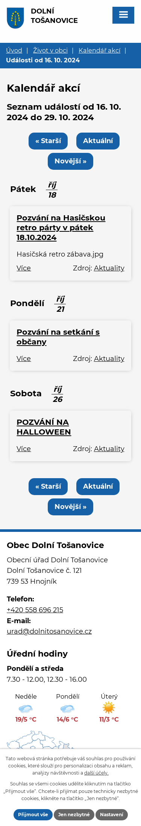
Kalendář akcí (99, 50)
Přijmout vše (33, 814)
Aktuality (109, 268)
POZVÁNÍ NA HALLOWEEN (44, 426)
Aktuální (98, 141)
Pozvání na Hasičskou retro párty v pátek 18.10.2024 (61, 227)
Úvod (14, 50)
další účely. (96, 773)
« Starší (48, 141)
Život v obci (50, 50)
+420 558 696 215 (35, 610)
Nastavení (111, 814)
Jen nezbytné (74, 814)
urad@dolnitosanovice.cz (49, 631)
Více (24, 268)
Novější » (70, 161)
